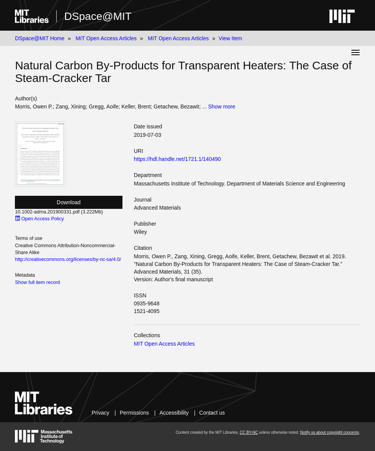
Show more (221, 106)
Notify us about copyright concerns (329, 432)
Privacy (100, 413)
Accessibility (174, 413)
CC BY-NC (249, 432)
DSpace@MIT (98, 16)
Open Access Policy (39, 218)
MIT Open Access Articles (106, 38)
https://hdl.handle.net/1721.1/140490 (177, 159)
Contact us (212, 413)
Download (68, 202)
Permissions (134, 413)
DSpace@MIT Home (39, 38)
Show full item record (37, 282)
